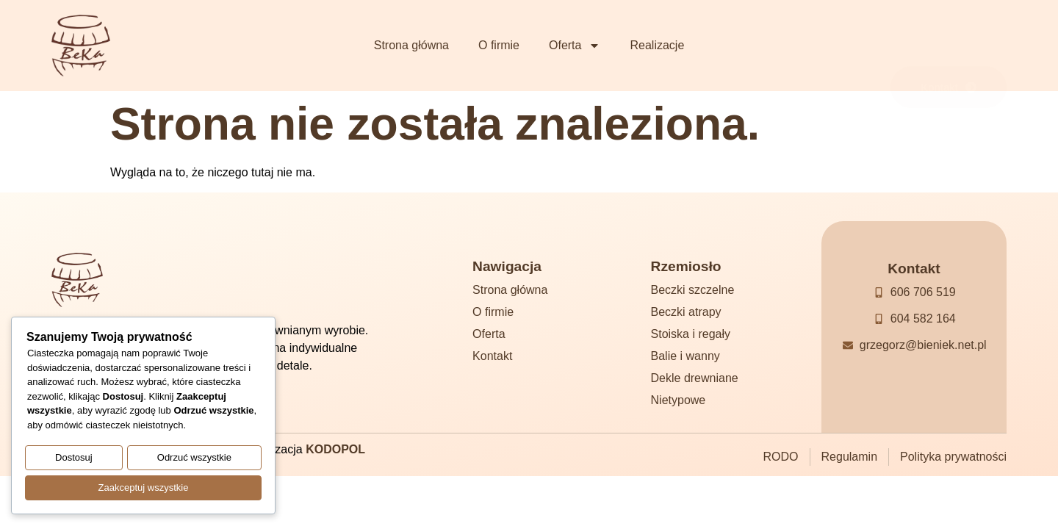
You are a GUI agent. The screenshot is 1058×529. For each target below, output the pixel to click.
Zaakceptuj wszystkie (143, 488)
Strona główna (411, 45)
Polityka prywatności (953, 456)
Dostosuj (74, 460)
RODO (781, 456)
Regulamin (849, 456)
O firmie (498, 45)
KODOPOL (335, 449)
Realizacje (657, 45)
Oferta (574, 45)
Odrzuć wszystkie (194, 460)
